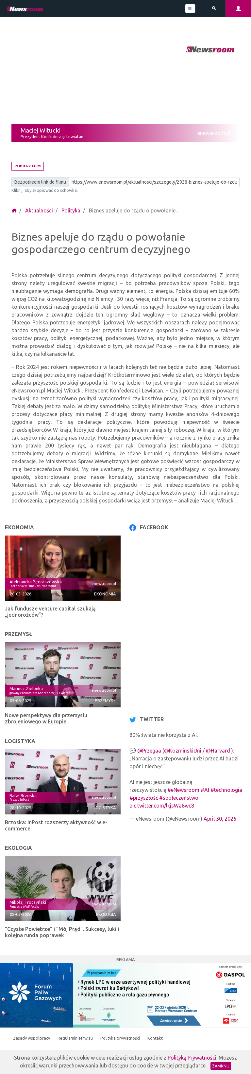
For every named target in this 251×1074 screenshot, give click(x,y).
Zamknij (220, 1066)
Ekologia (106, 914)
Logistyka (105, 807)
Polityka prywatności (120, 1038)
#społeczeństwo (178, 798)
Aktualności (39, 210)
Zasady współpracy (32, 1038)
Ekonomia (105, 594)
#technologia (226, 790)
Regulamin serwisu (76, 1038)
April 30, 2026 (220, 819)
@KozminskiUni (182, 751)
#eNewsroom (183, 790)
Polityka (70, 210)
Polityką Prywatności (192, 1058)
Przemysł (105, 700)
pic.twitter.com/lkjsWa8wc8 (161, 806)
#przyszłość (143, 798)
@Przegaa (149, 751)
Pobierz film (27, 166)
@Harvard (218, 751)
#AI (205, 790)
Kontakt (155, 1038)
